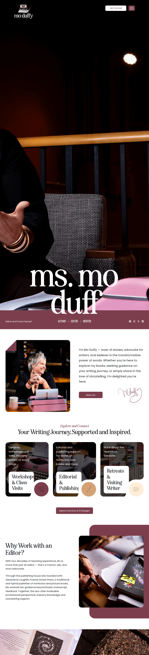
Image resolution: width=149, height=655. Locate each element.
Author (62, 321)
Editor (74, 321)
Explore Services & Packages (74, 510)
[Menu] (131, 8)
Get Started (116, 8)
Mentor (87, 321)
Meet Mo (91, 395)
